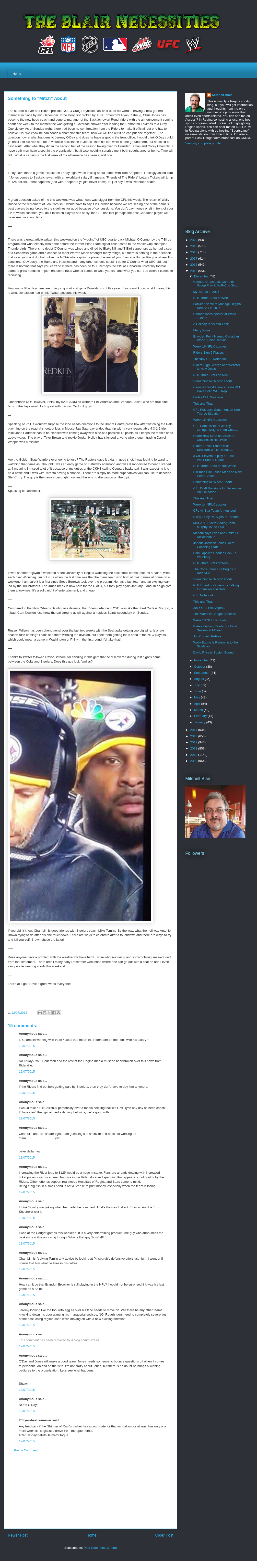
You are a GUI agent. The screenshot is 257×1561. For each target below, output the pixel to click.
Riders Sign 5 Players (208, 352)
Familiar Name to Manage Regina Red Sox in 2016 (217, 306)
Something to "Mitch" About (212, 381)
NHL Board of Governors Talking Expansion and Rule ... (216, 587)
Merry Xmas (201, 330)
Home (17, 73)
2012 (194, 742)
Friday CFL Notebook (208, 397)
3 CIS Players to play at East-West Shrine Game (214, 458)
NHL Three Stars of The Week (214, 466)
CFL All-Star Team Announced (214, 510)
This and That (202, 403)
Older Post (164, 1535)
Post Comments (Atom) (100, 1548)
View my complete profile (203, 143)
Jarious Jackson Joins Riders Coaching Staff (213, 545)
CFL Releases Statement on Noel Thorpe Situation (216, 411)
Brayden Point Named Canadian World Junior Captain (216, 338)
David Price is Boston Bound (213, 652)
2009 (194, 761)
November (202, 660)
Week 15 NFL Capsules (210, 420)
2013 (194, 736)
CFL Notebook (203, 595)
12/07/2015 (27, 1046)
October (200, 666)
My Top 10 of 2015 (206, 292)
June (198, 691)
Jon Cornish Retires (207, 636)
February (201, 716)
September (202, 673)
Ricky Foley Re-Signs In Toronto (215, 517)
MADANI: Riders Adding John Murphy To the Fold (214, 525)
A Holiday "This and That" (211, 324)
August (199, 679)
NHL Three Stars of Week (211, 298)
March (199, 710)
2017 (194, 258)
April (197, 704)
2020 (194, 240)
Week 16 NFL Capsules (210, 346)
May (197, 697)
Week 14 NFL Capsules (210, 504)
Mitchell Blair (222, 95)
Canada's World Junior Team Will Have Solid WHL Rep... (216, 389)
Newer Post (18, 1535)
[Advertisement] (90, 1494)
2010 (194, 755)
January (200, 722)
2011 (194, 748)
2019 (194, 246)
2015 (194, 271)
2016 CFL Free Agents (209, 608)
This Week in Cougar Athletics (214, 614)
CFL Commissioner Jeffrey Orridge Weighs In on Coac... (215, 428)
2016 (194, 264)
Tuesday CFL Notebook (209, 359)
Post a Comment (26, 1450)
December (202, 276)
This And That (203, 498)
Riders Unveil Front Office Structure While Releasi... (213, 448)
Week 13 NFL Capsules (210, 620)
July (197, 685)
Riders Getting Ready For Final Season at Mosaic (215, 628)
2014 (194, 730)
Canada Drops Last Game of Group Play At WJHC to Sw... (215, 283)
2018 (194, 252)
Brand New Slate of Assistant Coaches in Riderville (213, 438)
